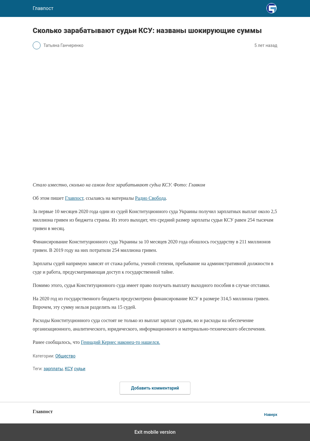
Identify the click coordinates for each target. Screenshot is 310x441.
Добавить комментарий (155, 388)
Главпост (74, 198)
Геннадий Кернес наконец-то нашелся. (120, 342)
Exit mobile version (155, 432)
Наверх (270, 414)
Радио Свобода (150, 198)
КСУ (68, 368)
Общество (65, 356)
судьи (79, 368)
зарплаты (53, 368)
